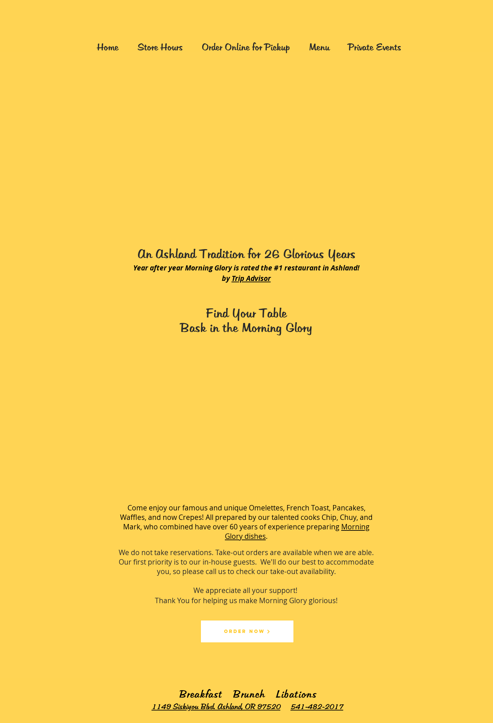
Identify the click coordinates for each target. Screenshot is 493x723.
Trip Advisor (251, 278)
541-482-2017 (316, 707)
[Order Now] (247, 631)
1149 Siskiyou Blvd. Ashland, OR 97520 (215, 707)
